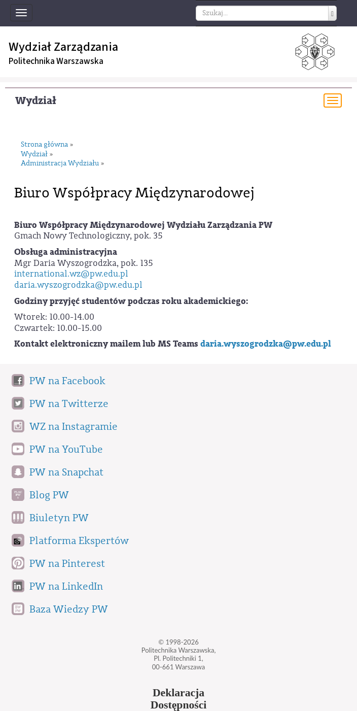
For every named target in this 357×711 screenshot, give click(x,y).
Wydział (35, 100)
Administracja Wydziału (60, 163)
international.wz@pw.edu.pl (71, 274)
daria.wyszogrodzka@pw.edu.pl (78, 285)
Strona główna (44, 145)
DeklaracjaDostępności (179, 699)
